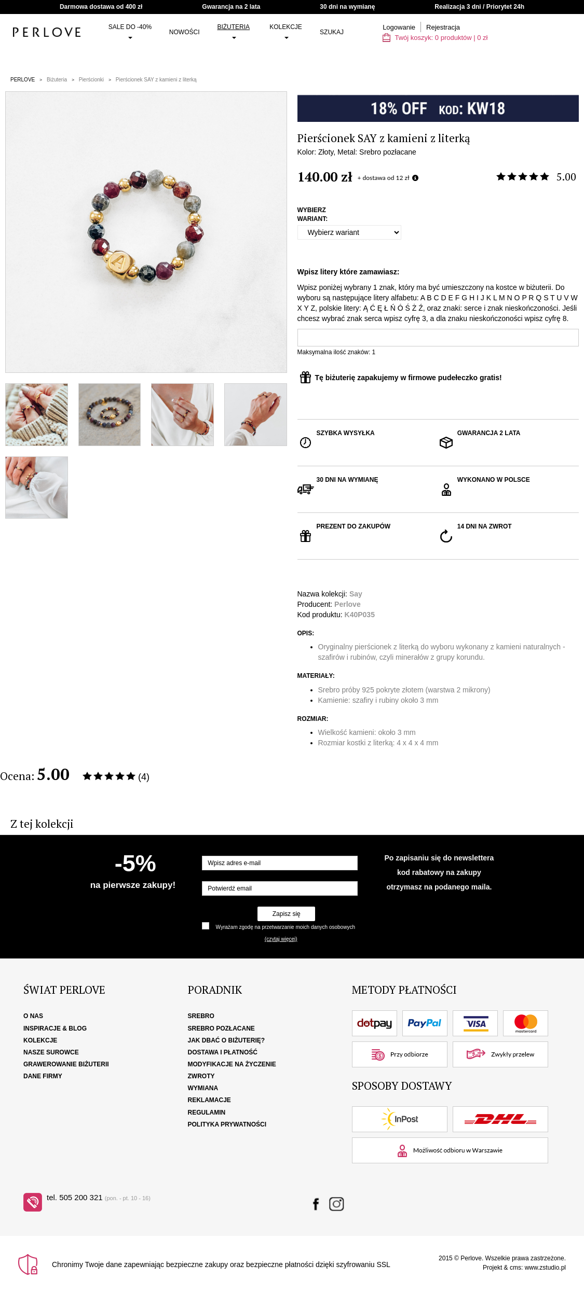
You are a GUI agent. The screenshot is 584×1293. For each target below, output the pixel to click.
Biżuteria (233, 31)
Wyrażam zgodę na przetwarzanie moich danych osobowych (285, 927)
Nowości (184, 32)
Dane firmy (42, 1076)
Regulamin (207, 1112)
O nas (33, 1016)
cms (515, 1267)
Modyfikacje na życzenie (232, 1064)
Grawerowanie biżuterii (66, 1064)
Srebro (201, 1016)
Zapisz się (287, 913)
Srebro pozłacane (221, 1028)
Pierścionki (91, 79)
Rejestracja (443, 27)
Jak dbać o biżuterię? (226, 1040)
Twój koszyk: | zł (435, 37)
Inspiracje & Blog (55, 1028)
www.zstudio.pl (545, 1267)
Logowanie (399, 27)
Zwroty (201, 1076)
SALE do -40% (130, 31)
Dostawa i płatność (222, 1052)
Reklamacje (209, 1100)
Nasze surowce (51, 1052)
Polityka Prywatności (227, 1124)
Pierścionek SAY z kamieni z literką (156, 79)
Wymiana (203, 1088)
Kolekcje (285, 31)
